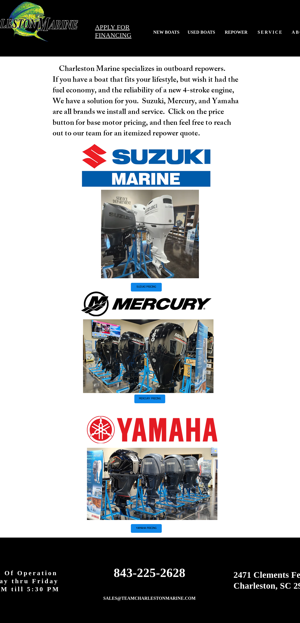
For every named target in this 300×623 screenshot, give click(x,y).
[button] (146, 287)
